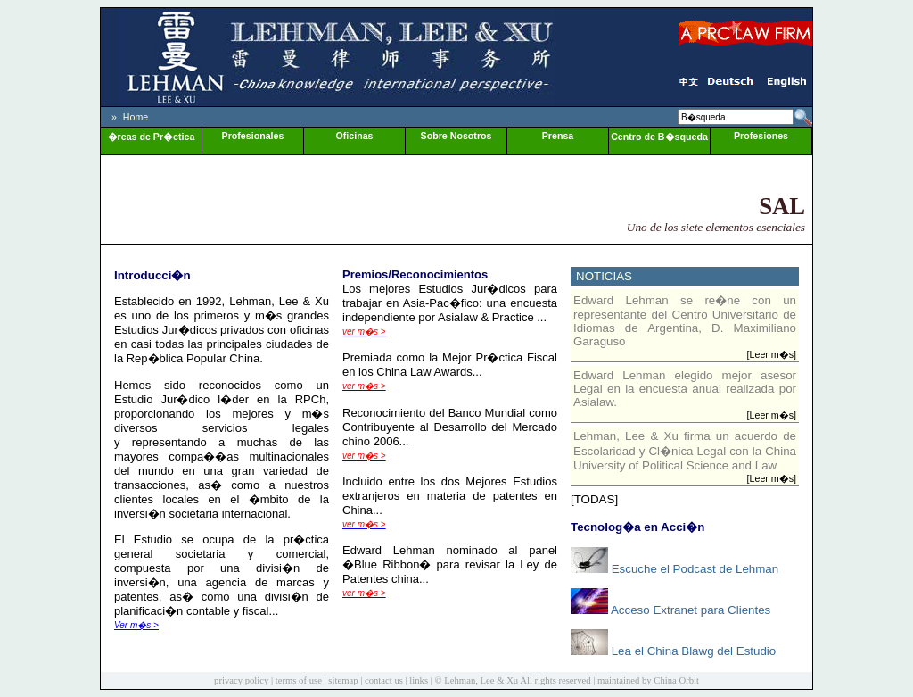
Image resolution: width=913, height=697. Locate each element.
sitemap (343, 680)
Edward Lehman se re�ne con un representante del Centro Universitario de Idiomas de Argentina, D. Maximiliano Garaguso (684, 321)
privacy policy (241, 680)
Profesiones (761, 135)
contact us (384, 680)
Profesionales (253, 135)
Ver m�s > (136, 625)
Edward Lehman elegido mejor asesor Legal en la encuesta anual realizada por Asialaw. (684, 389)
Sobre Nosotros (456, 135)
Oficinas (354, 135)
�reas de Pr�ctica (151, 136)
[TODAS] (594, 499)
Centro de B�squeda (659, 136)
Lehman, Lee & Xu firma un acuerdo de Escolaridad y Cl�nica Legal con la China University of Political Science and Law (684, 450)
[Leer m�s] (771, 354)
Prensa (558, 135)
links (418, 680)
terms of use (299, 680)
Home (135, 117)
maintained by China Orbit (648, 680)
